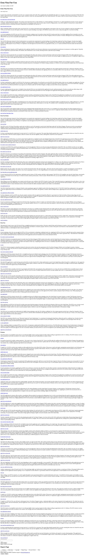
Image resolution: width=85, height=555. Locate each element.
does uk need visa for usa (6, 26)
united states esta (4, 131)
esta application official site (6, 358)
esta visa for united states (6, 106)
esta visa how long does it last (7, 113)
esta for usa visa (4, 213)
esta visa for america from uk (7, 251)
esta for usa (3, 309)
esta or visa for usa (4, 52)
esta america (3, 47)
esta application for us (5, 185)
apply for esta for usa (5, 446)
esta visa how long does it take (7, 421)
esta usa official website (6, 73)
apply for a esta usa (5, 280)
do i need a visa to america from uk (8, 144)
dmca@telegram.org (25, 552)
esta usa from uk (4, 266)
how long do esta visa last (6, 486)
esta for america (4, 220)
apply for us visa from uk (6, 273)
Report (6, 553)
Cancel (2, 553)
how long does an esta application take (9, 172)
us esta (2, 245)
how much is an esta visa (6, 151)
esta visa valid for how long (6, 199)
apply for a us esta (4, 428)
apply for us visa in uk (5, 453)
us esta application (4, 322)
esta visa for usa (4, 5)
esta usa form (3, 124)
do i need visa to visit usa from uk (8, 19)
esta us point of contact (5, 316)
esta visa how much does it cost (7, 525)
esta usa (2, 38)
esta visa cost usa (4, 302)
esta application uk (4, 32)
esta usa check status (5, 372)
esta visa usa (3, 499)
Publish (5, 542)
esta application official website (7, 192)
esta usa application (5, 159)
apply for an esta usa (5, 136)
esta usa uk (3, 66)
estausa (2, 338)
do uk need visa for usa (5, 436)
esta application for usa (5, 87)
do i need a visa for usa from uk (7, 236)
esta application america (6, 179)
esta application (4, 59)
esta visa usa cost (4, 386)
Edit (2, 542)
